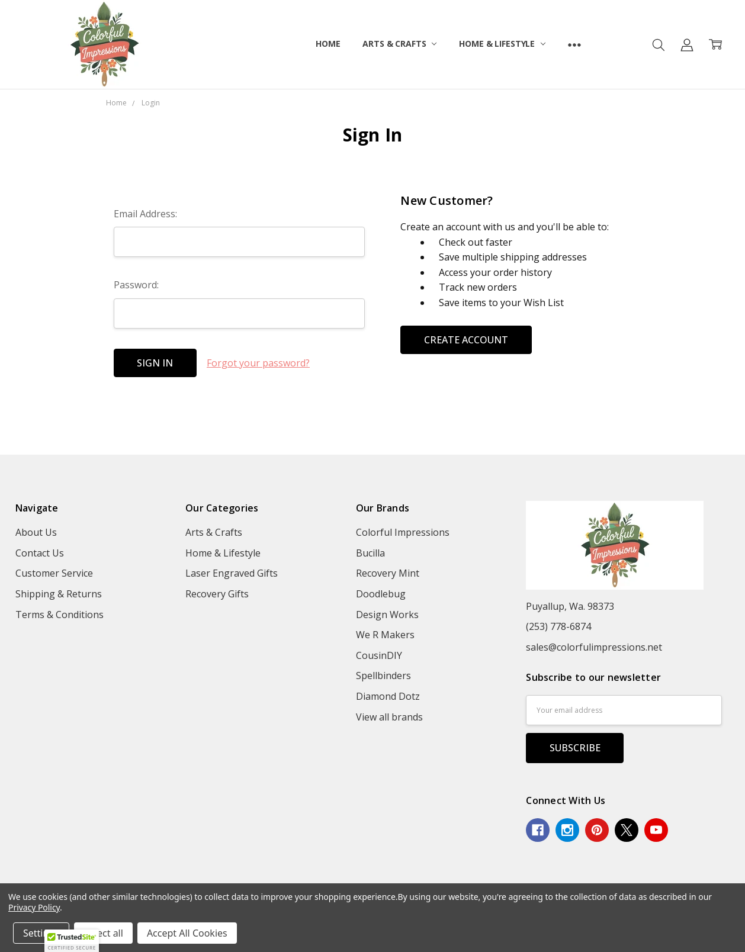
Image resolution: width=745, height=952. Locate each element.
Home (328, 43)
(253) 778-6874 (558, 626)
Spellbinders (383, 675)
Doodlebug (381, 593)
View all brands (389, 716)
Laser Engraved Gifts (231, 573)
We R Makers (385, 634)
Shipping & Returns (58, 593)
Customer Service (54, 573)
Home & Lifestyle (502, 43)
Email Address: (145, 213)
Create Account (466, 339)
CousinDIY (379, 655)
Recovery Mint (387, 573)
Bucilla (370, 552)
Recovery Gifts (217, 593)
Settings (41, 933)
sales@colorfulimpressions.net (594, 647)
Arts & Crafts (399, 43)
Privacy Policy (34, 907)
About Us (36, 532)
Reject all (103, 933)
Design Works (387, 614)
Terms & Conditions (59, 614)
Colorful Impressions (402, 532)
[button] (71, 941)
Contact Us (39, 552)
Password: (136, 284)
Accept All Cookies (187, 933)
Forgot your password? (258, 362)
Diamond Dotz (388, 696)
